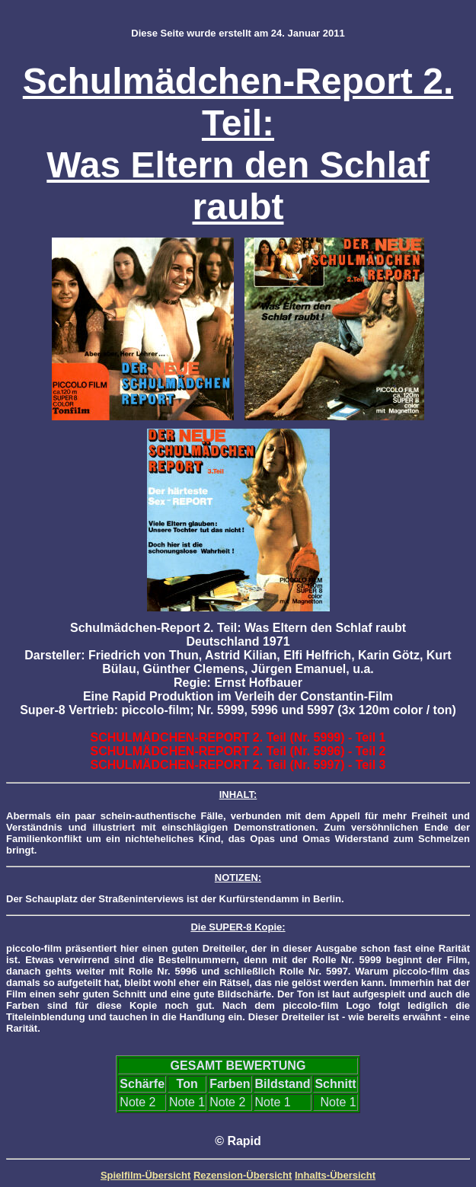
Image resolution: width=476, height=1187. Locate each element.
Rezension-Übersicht (242, 1175)
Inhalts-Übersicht (335, 1175)
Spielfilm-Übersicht (145, 1175)
